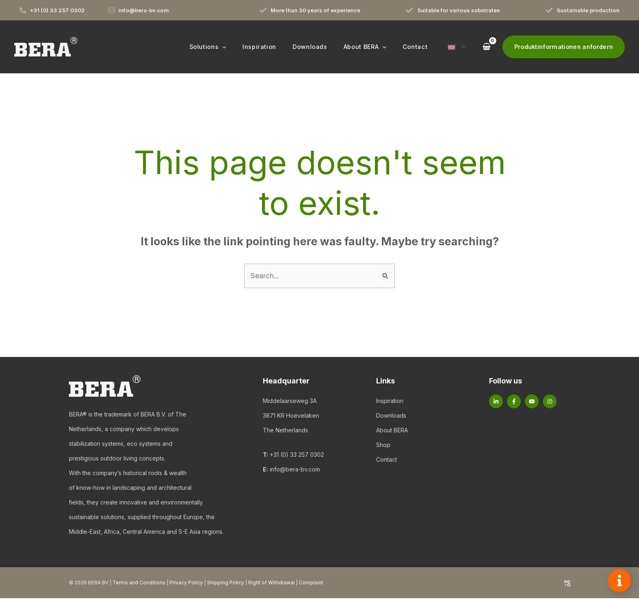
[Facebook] (514, 402)
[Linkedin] (496, 402)
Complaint (311, 583)
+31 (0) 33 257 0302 (297, 455)
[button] (243, 46)
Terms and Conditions (138, 583)
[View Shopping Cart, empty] (486, 46)
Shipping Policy (225, 583)
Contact (386, 459)
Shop (383, 445)
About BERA (392, 430)
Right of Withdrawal (271, 583)
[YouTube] (532, 402)
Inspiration (389, 401)
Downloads (391, 415)
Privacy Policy (186, 583)
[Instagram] (550, 402)
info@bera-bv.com (295, 470)
